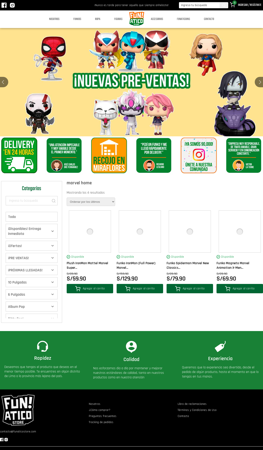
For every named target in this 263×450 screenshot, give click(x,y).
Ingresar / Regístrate (249, 5)
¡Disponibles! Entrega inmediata (24, 231)
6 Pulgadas (16, 294)
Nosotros (54, 19)
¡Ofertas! (15, 245)
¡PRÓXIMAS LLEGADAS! (25, 270)
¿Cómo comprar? (99, 410)
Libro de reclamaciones (192, 404)
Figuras (118, 19)
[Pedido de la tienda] (91, 202)
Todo (12, 216)
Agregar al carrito (90, 288)
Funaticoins (183, 19)
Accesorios (157, 19)
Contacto (209, 19)
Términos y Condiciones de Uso (197, 410)
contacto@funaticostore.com (18, 432)
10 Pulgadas (17, 282)
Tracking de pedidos (101, 422)
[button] (260, 82)
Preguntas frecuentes (102, 416)
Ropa (97, 19)
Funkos (77, 19)
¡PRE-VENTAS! (18, 257)
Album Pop (16, 306)
